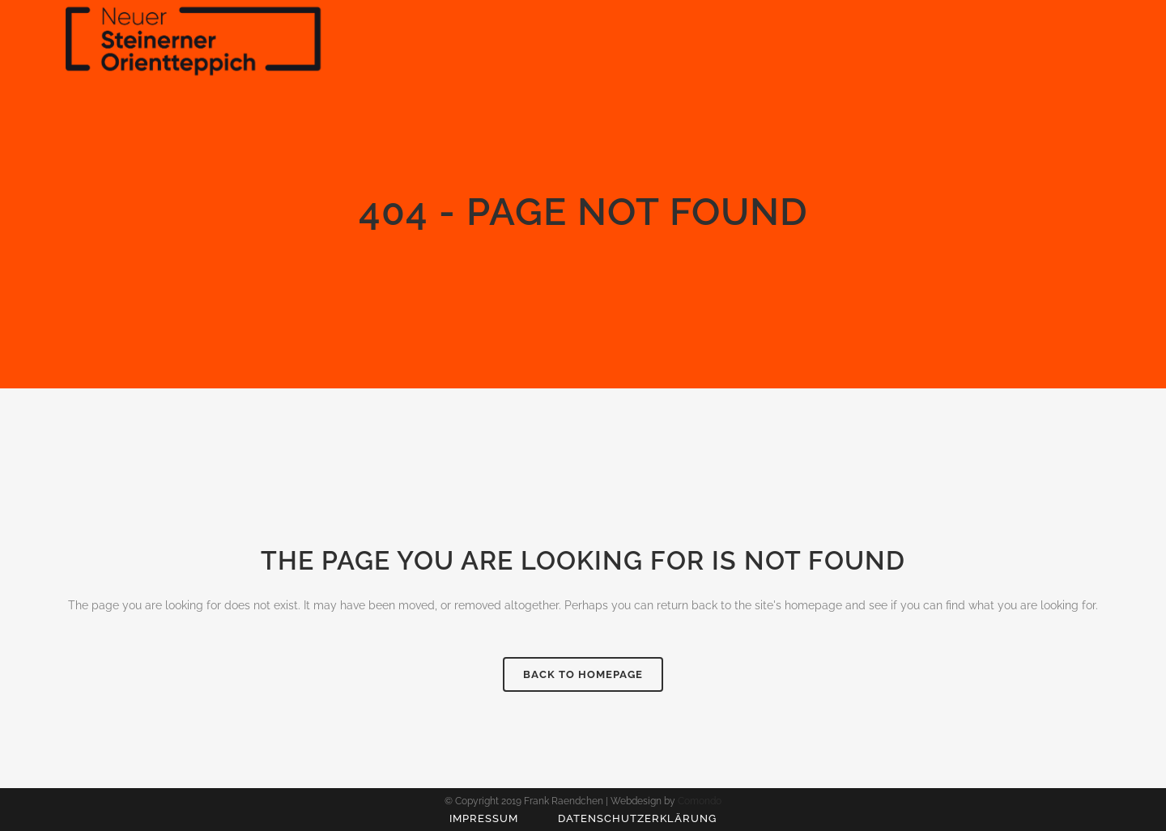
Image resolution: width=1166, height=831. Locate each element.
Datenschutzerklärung (637, 818)
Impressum (483, 818)
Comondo (699, 801)
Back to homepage (583, 674)
